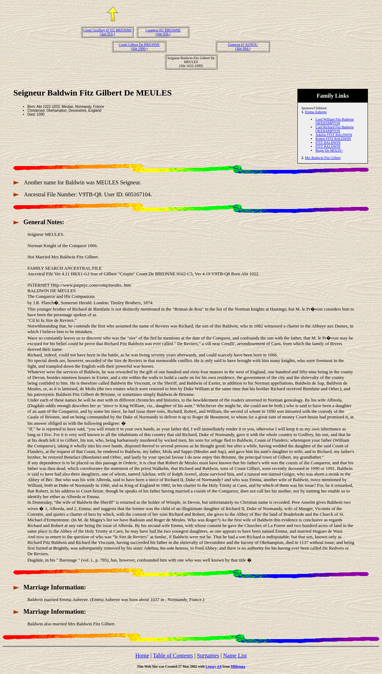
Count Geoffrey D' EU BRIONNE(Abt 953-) (107, 32)
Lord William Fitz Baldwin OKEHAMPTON (334, 121)
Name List (235, 655)
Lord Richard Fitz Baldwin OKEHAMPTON (334, 129)
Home (142, 655)
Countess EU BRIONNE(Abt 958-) (163, 32)
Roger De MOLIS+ (329, 150)
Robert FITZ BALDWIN (333, 139)
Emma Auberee (316, 112)
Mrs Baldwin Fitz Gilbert (322, 158)
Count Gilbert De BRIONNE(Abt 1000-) (139, 46)
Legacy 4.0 (213, 666)
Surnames (208, 655)
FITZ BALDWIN (327, 143)
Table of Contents (173, 655)
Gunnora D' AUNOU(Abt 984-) (243, 46)
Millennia (238, 666)
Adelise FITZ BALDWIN (333, 135)
